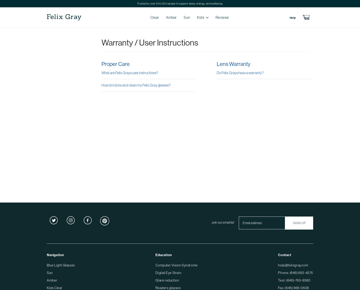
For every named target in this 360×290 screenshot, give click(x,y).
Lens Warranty (233, 63)
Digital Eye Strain (168, 273)
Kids (200, 17)
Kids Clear (54, 288)
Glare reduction (167, 280)
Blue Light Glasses (61, 265)
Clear (154, 17)
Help (293, 17)
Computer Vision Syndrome (176, 265)
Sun (187, 17)
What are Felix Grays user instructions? (129, 72)
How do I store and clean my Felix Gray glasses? (136, 85)
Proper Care (115, 63)
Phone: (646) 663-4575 (295, 273)
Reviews (222, 17)
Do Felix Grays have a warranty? (240, 72)
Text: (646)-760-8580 (294, 280)
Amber (171, 17)
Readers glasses (168, 288)
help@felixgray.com (293, 265)
